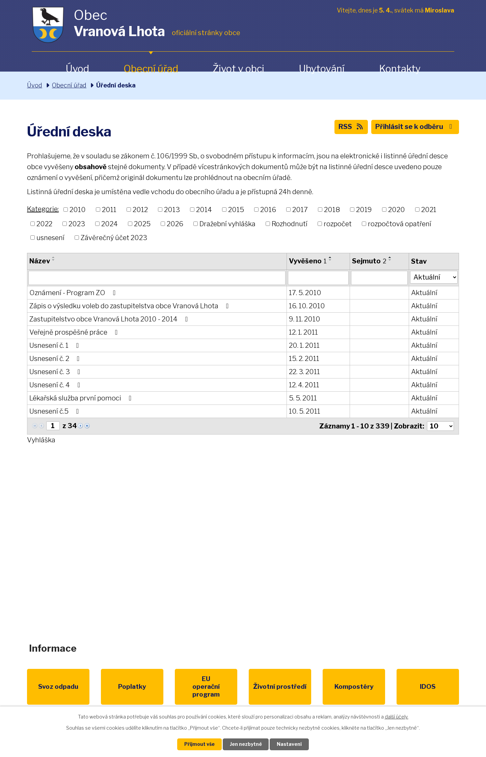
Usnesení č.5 (55, 411)
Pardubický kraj (429, 686)
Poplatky (119, 686)
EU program (181, 686)
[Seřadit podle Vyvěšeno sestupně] (330, 260)
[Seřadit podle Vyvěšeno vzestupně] (330, 257)
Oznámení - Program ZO (73, 293)
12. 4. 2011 (304, 385)
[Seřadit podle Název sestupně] (53, 260)
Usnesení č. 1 (55, 345)
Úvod (77, 69)
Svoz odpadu (56, 686)
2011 (109, 210)
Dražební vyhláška (227, 223)
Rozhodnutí (289, 223)
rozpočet (338, 223)
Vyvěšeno (307, 261)
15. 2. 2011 (304, 359)
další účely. (396, 717)
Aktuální (424, 293)
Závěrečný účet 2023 (114, 238)
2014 (204, 210)
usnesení (50, 238)
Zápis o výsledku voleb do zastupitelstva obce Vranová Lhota (130, 306)
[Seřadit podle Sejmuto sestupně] (390, 260)
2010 (78, 210)
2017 (300, 210)
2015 (236, 210)
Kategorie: (43, 209)
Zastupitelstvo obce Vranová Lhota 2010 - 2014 (110, 319)
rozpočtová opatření (399, 223)
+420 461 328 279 (155, 550)
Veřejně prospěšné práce (74, 332)
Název (39, 261)
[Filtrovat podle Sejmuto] (379, 278)
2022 (44, 223)
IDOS (367, 686)
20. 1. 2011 (304, 345)
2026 (175, 223)
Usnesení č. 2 (55, 359)
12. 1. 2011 (303, 332)
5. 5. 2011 (303, 398)
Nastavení (289, 744)
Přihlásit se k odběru (415, 127)
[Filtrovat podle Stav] (434, 277)
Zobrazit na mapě (386, 556)
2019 (364, 210)
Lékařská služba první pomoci (81, 398)
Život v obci (238, 69)
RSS (351, 127)
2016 (268, 210)
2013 (172, 210)
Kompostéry (305, 686)
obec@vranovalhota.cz (240, 550)
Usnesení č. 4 (56, 385)
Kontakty (400, 69)
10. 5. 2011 (304, 411)
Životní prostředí (243, 690)
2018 (332, 210)
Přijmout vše (199, 744)
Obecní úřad (151, 69)
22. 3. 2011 (304, 372)
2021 (428, 210)
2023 (77, 223)
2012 (140, 210)
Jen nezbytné (246, 744)
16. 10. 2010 (307, 306)
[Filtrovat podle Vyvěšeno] (318, 278)
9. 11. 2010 (304, 319)
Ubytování (322, 69)
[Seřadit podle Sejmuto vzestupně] (390, 257)
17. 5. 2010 (305, 293)
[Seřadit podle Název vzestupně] (53, 257)
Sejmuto (369, 261)
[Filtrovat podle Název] (156, 278)
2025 (142, 223)
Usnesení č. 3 (56, 372)
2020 (396, 210)
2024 (109, 223)
